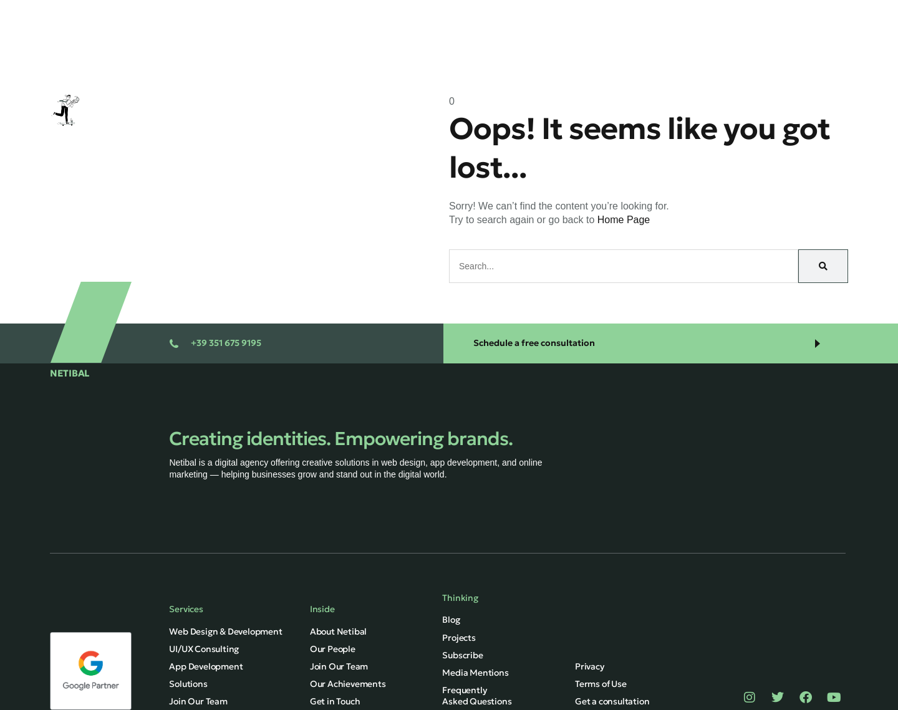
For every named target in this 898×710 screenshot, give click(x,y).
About (682, 14)
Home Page (623, 219)
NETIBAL (69, 373)
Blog (634, 14)
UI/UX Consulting (204, 649)
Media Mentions (475, 672)
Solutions (517, 14)
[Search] (823, 265)
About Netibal (338, 631)
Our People (332, 649)
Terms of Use (601, 683)
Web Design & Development (225, 631)
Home (395, 14)
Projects (581, 14)
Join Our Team (339, 666)
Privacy (589, 666)
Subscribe (462, 655)
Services (453, 14)
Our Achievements (348, 683)
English (736, 49)
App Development (206, 666)
